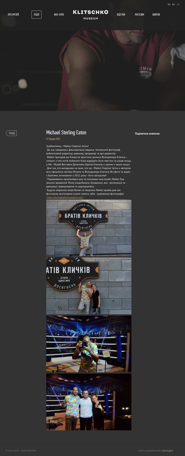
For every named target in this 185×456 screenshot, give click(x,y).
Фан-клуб (59, 14)
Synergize (167, 450)
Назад (12, 133)
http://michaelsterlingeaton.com (64, 197)
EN (169, 4)
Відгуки (121, 14)
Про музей (13, 14)
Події (36, 14)
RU (173, 4)
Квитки (156, 14)
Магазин (139, 14)
